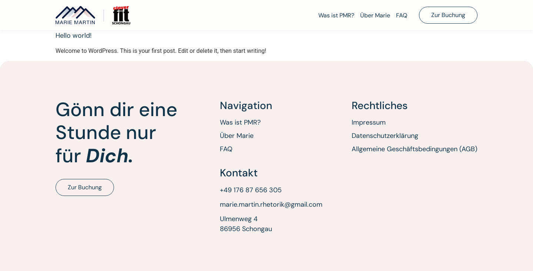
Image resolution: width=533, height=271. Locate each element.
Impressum (369, 122)
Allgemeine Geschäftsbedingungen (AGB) (414, 149)
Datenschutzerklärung (385, 135)
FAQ (401, 15)
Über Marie (375, 15)
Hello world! (74, 35)
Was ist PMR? (336, 15)
